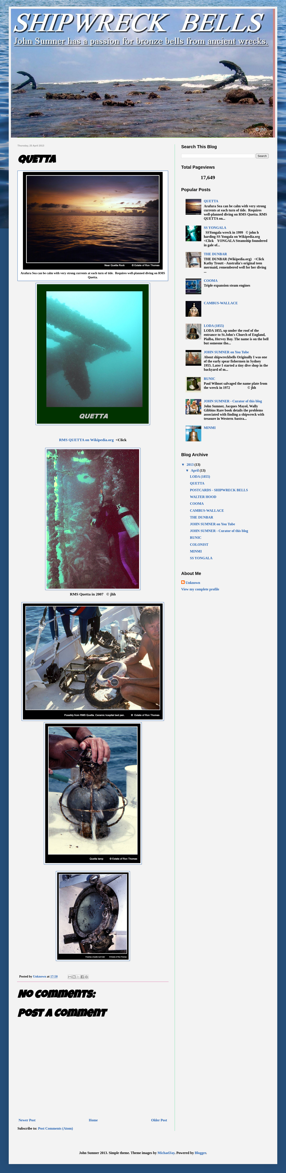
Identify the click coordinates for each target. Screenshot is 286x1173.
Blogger (200, 1153)
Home (93, 1120)
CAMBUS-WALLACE (221, 303)
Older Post (159, 1120)
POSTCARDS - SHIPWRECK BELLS (219, 490)
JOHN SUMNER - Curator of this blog (233, 401)
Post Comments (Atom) (55, 1128)
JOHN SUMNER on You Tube (226, 352)
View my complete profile (200, 589)
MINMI (209, 428)
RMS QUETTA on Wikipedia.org (86, 440)
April (195, 470)
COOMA (210, 280)
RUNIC (209, 379)
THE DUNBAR (215, 254)
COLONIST (199, 544)
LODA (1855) (214, 326)
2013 (191, 464)
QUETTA (211, 201)
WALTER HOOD (203, 497)
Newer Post (27, 1120)
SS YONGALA (215, 228)
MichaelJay (166, 1153)
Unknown (193, 583)
